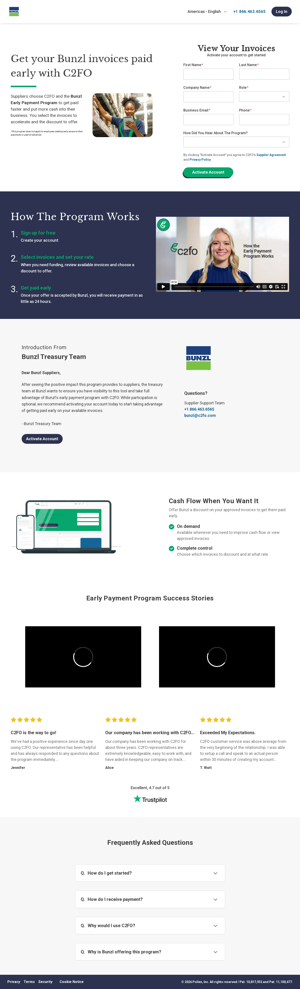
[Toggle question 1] (215, 873)
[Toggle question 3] (215, 926)
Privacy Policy (200, 159)
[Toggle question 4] (215, 952)
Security (45, 982)
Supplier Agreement (271, 155)
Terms (29, 982)
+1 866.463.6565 (249, 11)
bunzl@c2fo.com (200, 415)
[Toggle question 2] (215, 899)
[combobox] (207, 11)
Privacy (13, 982)
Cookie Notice (72, 982)
